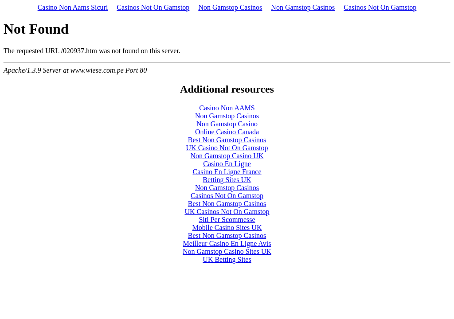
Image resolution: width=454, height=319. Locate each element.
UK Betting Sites (227, 259)
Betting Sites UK (227, 179)
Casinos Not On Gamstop (153, 7)
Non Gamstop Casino (227, 124)
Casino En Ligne (227, 163)
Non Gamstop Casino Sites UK (227, 251)
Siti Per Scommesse (227, 219)
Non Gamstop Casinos (230, 7)
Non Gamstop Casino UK (227, 156)
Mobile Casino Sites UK (227, 227)
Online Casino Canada (227, 132)
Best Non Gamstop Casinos (227, 140)
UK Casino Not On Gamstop (227, 148)
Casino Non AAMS (226, 108)
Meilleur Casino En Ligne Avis (227, 243)
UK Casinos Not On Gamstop (226, 211)
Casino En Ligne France (226, 171)
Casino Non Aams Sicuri (73, 7)
